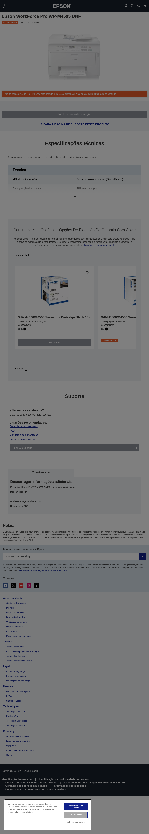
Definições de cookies (76, 822)
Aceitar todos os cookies (76, 806)
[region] (47, 814)
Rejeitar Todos (76, 815)
